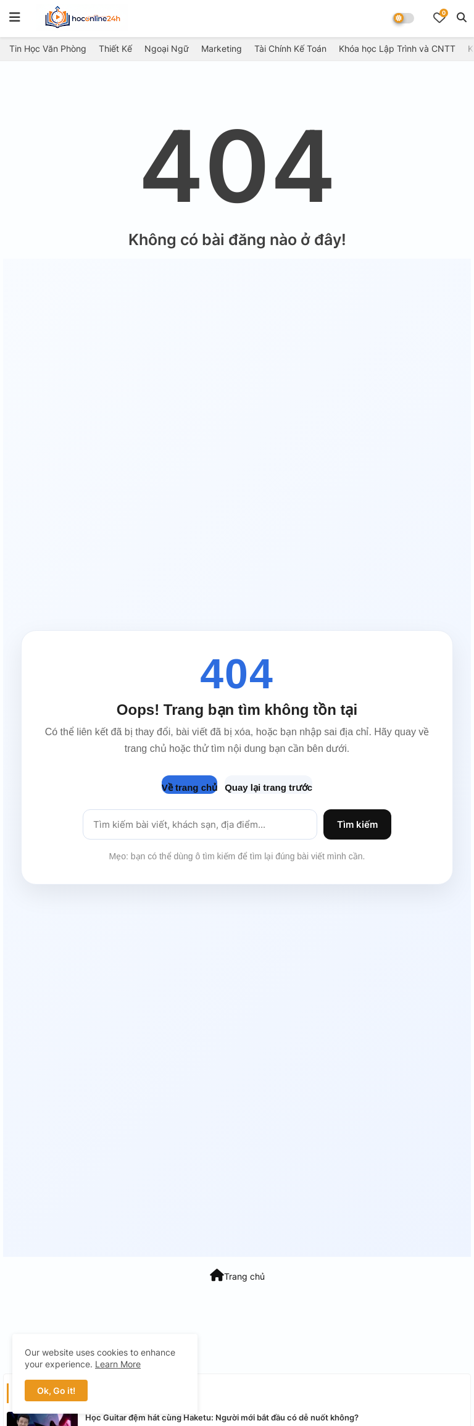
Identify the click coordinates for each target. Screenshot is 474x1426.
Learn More (118, 1364)
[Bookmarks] (439, 17)
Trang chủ (237, 1275)
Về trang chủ (189, 787)
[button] (461, 17)
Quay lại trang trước (268, 787)
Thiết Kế (115, 48)
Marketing (221, 48)
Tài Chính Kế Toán (290, 48)
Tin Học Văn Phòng (47, 48)
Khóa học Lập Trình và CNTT (397, 48)
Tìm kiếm (357, 824)
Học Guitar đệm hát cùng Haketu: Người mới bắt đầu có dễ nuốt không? (222, 1417)
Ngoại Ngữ (166, 48)
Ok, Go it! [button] (56, 1390)
